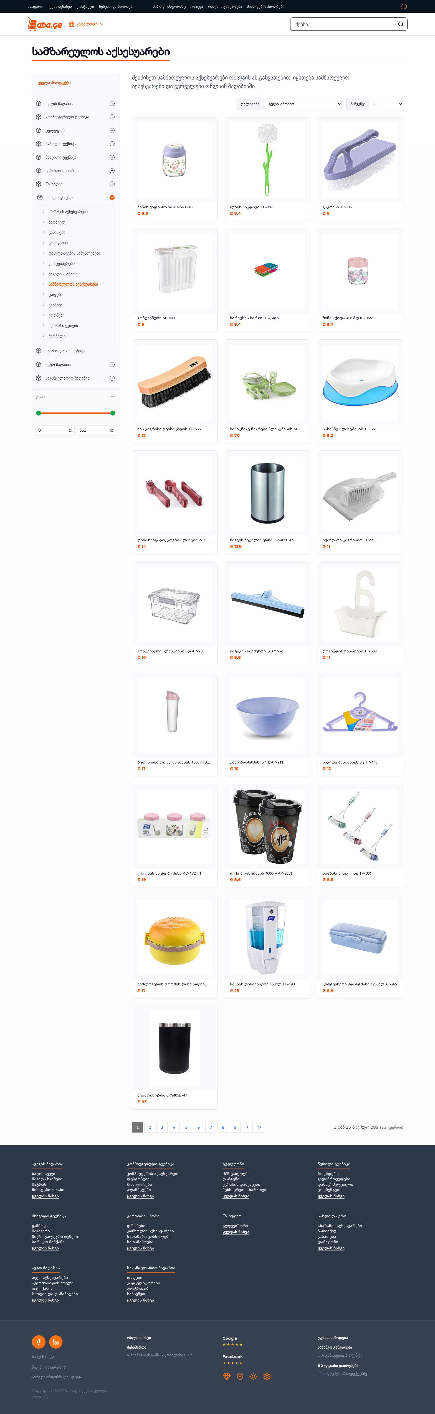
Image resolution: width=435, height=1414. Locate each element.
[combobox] (348, 24)
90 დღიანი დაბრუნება (338, 1365)
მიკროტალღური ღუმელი (55, 1237)
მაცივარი (41, 1231)
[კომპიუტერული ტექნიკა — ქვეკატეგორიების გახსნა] (112, 116)
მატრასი (40, 1185)
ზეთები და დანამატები (55, 1294)
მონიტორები (139, 1185)
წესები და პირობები (117, 6)
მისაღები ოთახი (48, 1190)
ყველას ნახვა (45, 1196)
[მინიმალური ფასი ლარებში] (52, 430)
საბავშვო (136, 1294)
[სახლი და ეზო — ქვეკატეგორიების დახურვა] (112, 197)
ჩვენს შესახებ (60, 6)
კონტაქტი (85, 6)
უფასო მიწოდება (333, 1337)
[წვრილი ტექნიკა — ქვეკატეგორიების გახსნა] (112, 143)
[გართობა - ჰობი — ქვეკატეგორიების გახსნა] (112, 170)
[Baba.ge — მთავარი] (44, 24)
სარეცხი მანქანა (48, 1242)
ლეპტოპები (138, 1179)
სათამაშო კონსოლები (149, 1237)
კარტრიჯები (139, 1288)
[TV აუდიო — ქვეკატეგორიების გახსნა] (112, 183)
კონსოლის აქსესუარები (150, 1231)
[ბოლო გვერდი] (259, 1127)
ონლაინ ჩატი (139, 1337)
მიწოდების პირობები (265, 6)
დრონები (136, 1226)
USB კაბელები (236, 1174)
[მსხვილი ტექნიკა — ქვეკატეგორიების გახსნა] (112, 157)
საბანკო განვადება (335, 1347)
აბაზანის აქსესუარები (340, 1226)
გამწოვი (40, 1226)
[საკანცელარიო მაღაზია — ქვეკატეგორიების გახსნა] (112, 378)
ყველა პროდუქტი (54, 82)
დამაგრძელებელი (335, 1185)
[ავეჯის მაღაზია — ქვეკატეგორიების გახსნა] (112, 103)
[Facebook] (38, 1342)
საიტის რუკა (43, 1356)
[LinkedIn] (55, 1342)
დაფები (134, 1278)
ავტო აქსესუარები (50, 1278)
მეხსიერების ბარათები (245, 1190)
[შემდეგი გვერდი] (247, 1127)
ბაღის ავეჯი (43, 1174)
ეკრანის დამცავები (241, 1185)
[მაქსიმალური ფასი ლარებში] (94, 430)
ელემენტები (330, 1190)
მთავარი (35, 6)
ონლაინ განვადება (225, 6)
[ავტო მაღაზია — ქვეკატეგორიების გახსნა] (112, 364)
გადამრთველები (334, 1179)
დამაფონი (328, 1242)
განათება (327, 1237)
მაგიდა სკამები (47, 1179)
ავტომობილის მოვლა (53, 1283)
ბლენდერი (328, 1174)
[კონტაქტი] (348, 6)
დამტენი (230, 1179)
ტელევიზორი (235, 1226)
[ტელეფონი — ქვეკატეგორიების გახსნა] (112, 130)
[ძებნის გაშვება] (400, 24)
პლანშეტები (139, 1190)
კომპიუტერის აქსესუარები (153, 1174)
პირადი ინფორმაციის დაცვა (178, 6)
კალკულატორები (143, 1283)
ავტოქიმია (42, 1288)
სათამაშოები (140, 1242)
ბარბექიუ (327, 1231)
